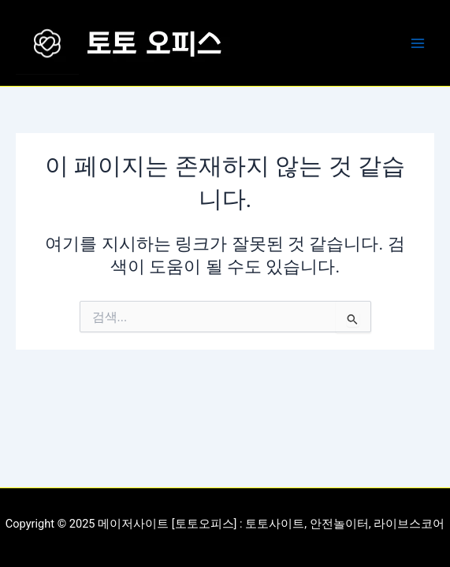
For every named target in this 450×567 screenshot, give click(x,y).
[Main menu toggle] (417, 43)
